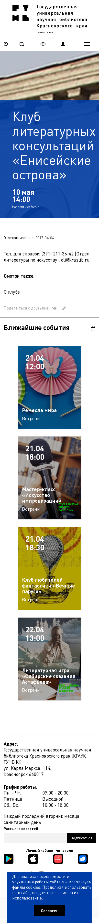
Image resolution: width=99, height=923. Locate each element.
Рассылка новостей (21, 828)
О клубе (12, 291)
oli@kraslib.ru (75, 259)
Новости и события (25, 206)
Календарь (93, 328)
